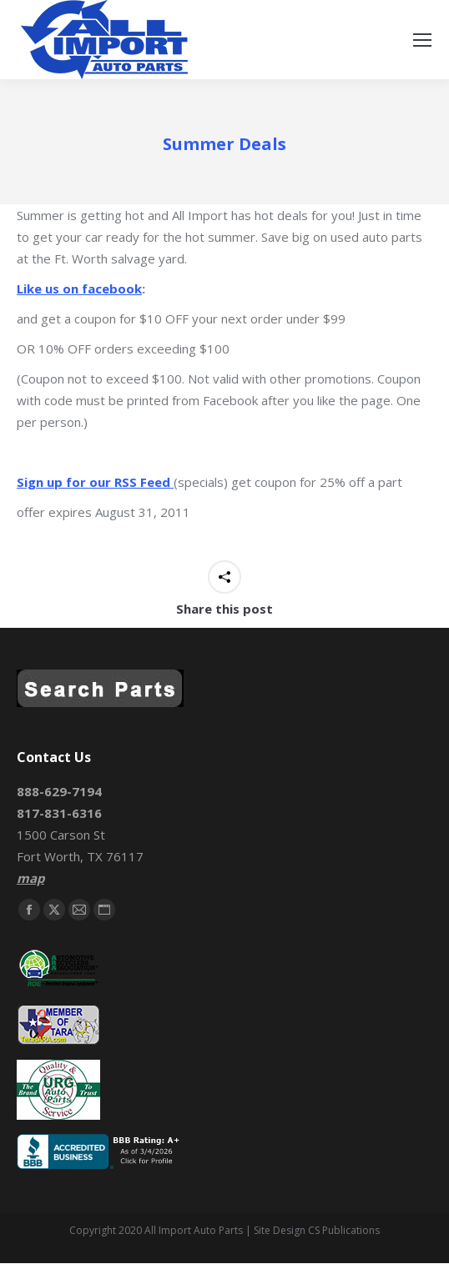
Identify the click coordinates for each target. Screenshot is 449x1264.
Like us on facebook (79, 288)
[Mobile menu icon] (422, 40)
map (30, 878)
